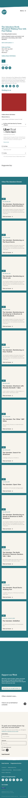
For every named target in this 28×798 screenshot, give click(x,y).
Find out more (6, 142)
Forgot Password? (6, 754)
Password (4, 740)
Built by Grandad (23, 796)
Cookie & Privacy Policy (7, 769)
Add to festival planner (7, 42)
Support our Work (9, 675)
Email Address (5, 733)
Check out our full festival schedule (9, 704)
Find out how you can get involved (10, 688)
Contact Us (4, 767)
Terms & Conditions (17, 769)
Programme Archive (16, 763)
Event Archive (5, 763)
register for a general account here (10, 731)
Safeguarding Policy (12, 767)
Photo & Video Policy (6, 772)
